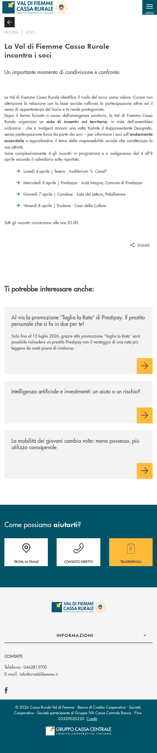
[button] (149, 7)
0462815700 (35, 667)
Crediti (92, 718)
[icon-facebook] (6, 690)
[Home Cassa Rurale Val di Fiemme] (35, 7)
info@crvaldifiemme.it (39, 674)
